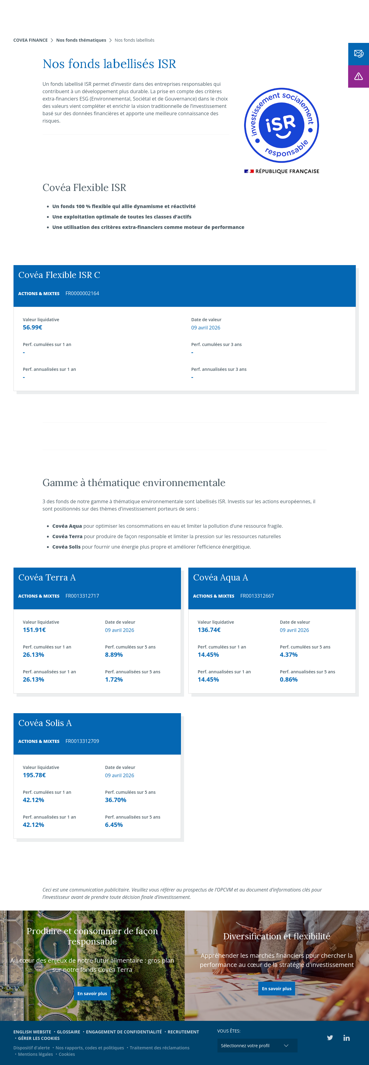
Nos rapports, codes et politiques (90, 1048)
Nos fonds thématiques (81, 40)
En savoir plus (92, 993)
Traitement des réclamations (160, 1048)
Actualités (218, 15)
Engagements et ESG (264, 15)
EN (339, 15)
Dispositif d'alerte (31, 1048)
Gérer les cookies (39, 1038)
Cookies (67, 1054)
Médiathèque (313, 15)
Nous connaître (177, 15)
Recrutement (183, 1032)
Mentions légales (35, 1054)
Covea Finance (30, 40)
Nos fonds (137, 15)
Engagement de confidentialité (124, 1032)
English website (32, 1032)
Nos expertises (98, 15)
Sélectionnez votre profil (245, 1045)
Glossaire (68, 1032)
